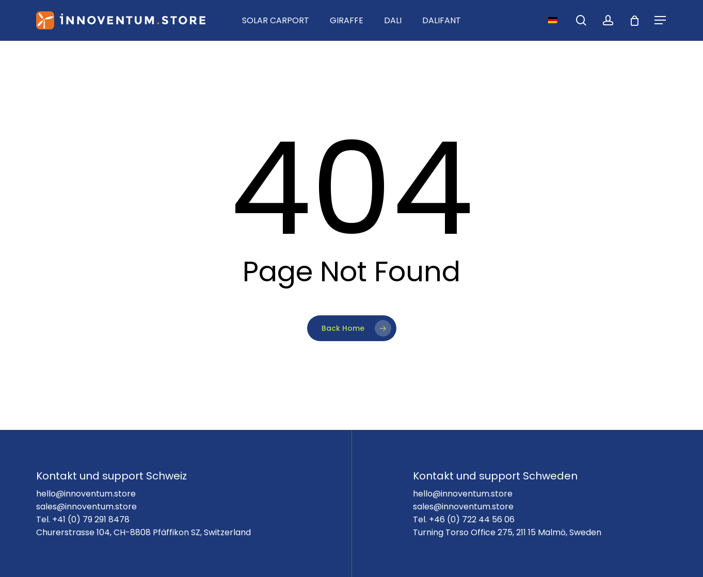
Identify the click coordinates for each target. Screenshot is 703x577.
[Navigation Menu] (660, 20)
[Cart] (634, 20)
